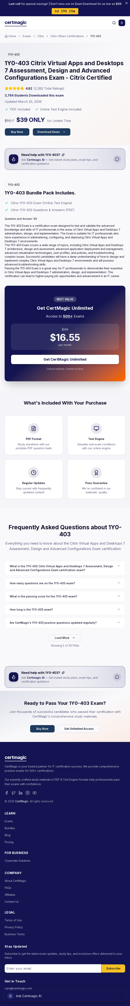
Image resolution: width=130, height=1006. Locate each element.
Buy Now (17, 131)
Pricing (9, 842)
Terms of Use (13, 920)
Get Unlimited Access (79, 728)
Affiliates (10, 894)
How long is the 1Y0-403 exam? (65, 609)
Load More (65, 637)
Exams (27, 36)
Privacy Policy (14, 927)
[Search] (114, 23)
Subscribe (113, 968)
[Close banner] (126, 3)
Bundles (10, 828)
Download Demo (52, 131)
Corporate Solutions (17, 860)
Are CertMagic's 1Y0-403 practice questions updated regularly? (65, 622)
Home (10, 36)
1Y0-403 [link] (95, 36)
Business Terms (15, 934)
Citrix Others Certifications (67, 36)
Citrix (41, 36)
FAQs (8, 887)
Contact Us (12, 901)
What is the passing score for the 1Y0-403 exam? (65, 596)
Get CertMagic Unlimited (65, 359)
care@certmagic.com (18, 988)
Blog (7, 835)
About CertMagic (15, 880)
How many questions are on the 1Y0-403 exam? (65, 583)
